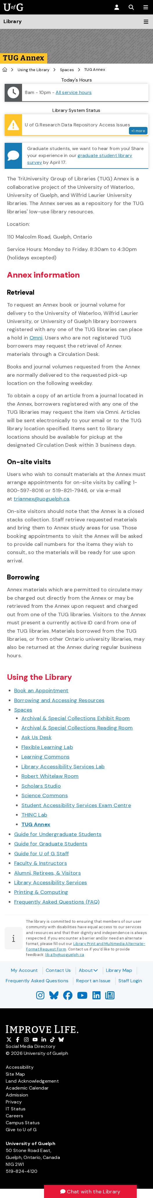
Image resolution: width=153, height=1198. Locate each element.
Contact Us (58, 970)
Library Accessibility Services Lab (63, 766)
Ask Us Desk (36, 737)
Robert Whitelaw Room (50, 776)
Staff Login (130, 981)
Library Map (119, 970)
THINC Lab (34, 814)
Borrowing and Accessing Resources (59, 700)
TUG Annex (35, 824)
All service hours (74, 92)
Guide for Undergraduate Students (58, 834)
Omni (36, 337)
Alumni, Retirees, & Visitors (47, 873)
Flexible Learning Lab (47, 747)
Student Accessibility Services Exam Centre (76, 805)
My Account (24, 970)
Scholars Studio (41, 785)
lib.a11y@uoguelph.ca (64, 954)
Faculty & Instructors (40, 863)
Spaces (67, 69)
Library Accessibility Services (50, 882)
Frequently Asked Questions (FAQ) (57, 901)
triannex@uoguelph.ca (41, 498)
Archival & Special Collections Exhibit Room (75, 718)
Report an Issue (93, 981)
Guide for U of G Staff (41, 853)
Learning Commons (45, 756)
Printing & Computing (41, 892)
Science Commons (44, 795)
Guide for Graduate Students (51, 843)
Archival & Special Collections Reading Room (77, 727)
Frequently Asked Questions (37, 981)
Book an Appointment (41, 690)
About (88, 970)
